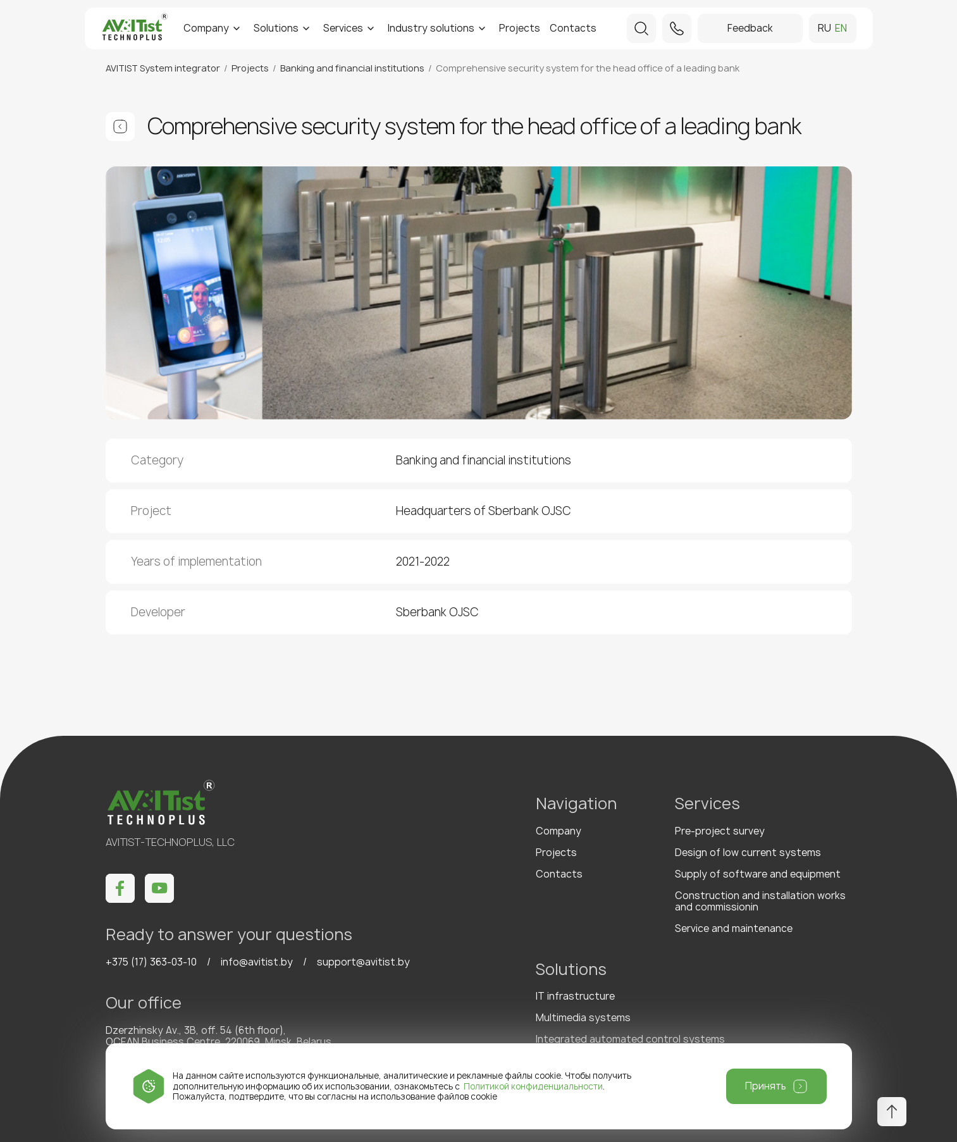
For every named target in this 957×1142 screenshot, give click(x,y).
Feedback (750, 28)
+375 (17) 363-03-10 (151, 962)
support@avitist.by (363, 962)
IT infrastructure (575, 996)
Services (343, 28)
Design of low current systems (748, 852)
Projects (519, 28)
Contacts (573, 28)
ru (824, 28)
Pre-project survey (720, 831)
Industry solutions (431, 28)
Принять (765, 1086)
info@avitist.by (257, 962)
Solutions (276, 28)
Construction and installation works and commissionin (760, 901)
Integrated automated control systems (630, 1039)
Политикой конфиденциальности (533, 1086)
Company (206, 28)
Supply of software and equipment (758, 874)
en (841, 28)
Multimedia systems (583, 1017)
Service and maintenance (734, 928)
